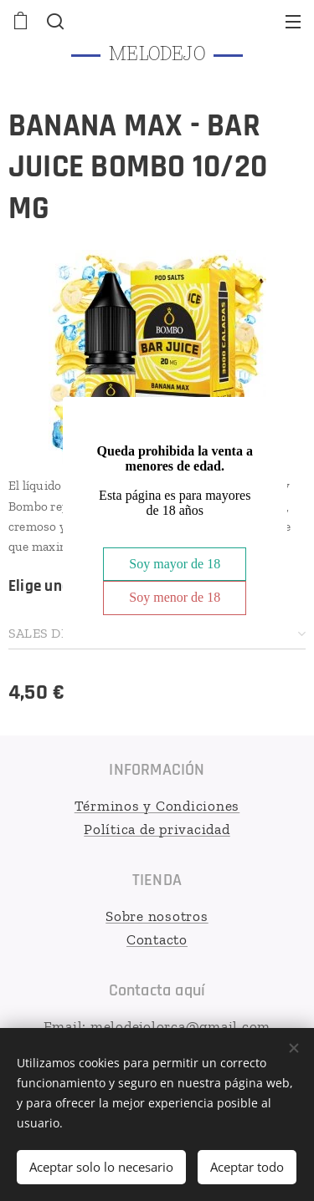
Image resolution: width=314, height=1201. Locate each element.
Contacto (157, 938)
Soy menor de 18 (174, 597)
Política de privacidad (157, 828)
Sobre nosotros (157, 916)
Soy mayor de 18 (174, 564)
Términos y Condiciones (157, 805)
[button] (53, 21)
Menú (293, 22)
